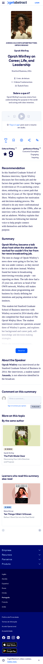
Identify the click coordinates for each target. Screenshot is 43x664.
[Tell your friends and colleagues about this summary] (29, 140)
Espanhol (5, 583)
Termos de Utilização (9, 622)
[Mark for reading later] (13, 140)
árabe (4, 607)
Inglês (4, 574)
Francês (5, 602)
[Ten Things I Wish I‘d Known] (21, 493)
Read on (21, 351)
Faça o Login (15, 125)
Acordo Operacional (9, 626)
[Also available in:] (37, 140)
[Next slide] (39, 530)
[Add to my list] (21, 140)
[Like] (5, 140)
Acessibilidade (7, 631)
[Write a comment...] (24, 400)
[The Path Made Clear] (21, 435)
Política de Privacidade (10, 617)
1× (9, 116)
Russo (4, 588)
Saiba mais (12, 662)
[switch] (21, 116)
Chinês (4, 593)
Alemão (4, 579)
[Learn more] (16, 148)
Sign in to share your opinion (17, 406)
